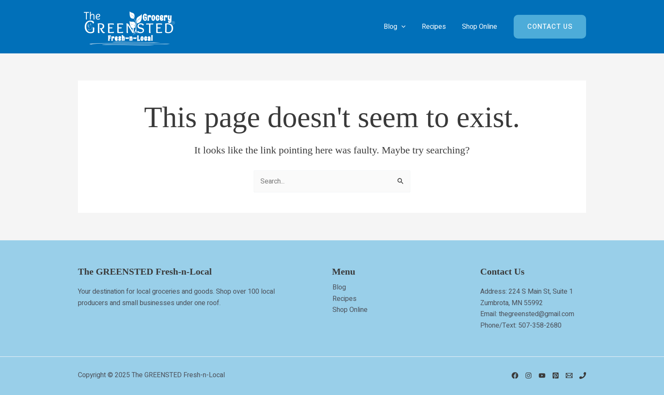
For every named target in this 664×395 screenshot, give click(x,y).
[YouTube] (542, 375)
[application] (408, 27)
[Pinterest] (555, 375)
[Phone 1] (582, 375)
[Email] (569, 375)
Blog (339, 287)
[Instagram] (528, 375)
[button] (550, 27)
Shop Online (349, 310)
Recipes (344, 299)
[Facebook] (515, 375)
